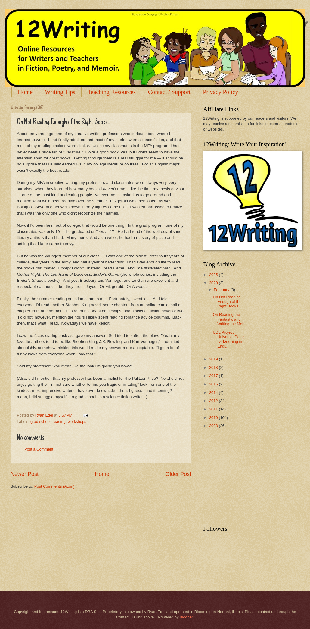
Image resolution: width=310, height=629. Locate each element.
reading (59, 421)
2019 (214, 359)
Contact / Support (169, 92)
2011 (214, 409)
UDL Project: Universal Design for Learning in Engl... (229, 339)
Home (25, 92)
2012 (214, 400)
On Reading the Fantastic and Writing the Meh (228, 319)
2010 (214, 417)
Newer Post (25, 474)
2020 (214, 283)
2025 (214, 274)
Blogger (186, 617)
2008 (214, 425)
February (222, 290)
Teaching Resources (112, 92)
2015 (214, 384)
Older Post (178, 474)
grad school (40, 421)
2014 (214, 392)
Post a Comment (38, 449)
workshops (77, 421)
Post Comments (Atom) (54, 486)
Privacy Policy (220, 92)
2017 (214, 375)
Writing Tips (60, 92)
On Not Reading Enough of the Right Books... (227, 302)
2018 (214, 367)
